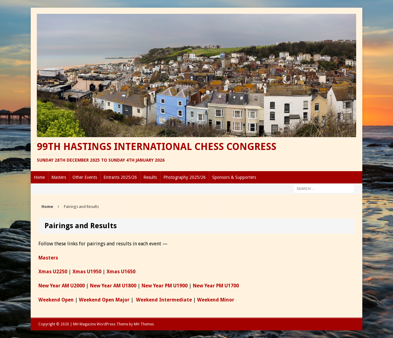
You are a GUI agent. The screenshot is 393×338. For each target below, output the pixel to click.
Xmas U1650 (121, 272)
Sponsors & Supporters (234, 177)
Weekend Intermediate (164, 300)
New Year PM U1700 (216, 286)
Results (150, 177)
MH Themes (144, 324)
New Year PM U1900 (165, 286)
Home (39, 177)
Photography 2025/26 (184, 177)
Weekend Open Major (104, 300)
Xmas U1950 (86, 272)
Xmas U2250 (52, 272)
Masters (58, 177)
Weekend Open (56, 300)
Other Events (84, 177)
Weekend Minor (215, 300)
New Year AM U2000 (61, 286)
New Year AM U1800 (113, 286)
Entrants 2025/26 (120, 177)
